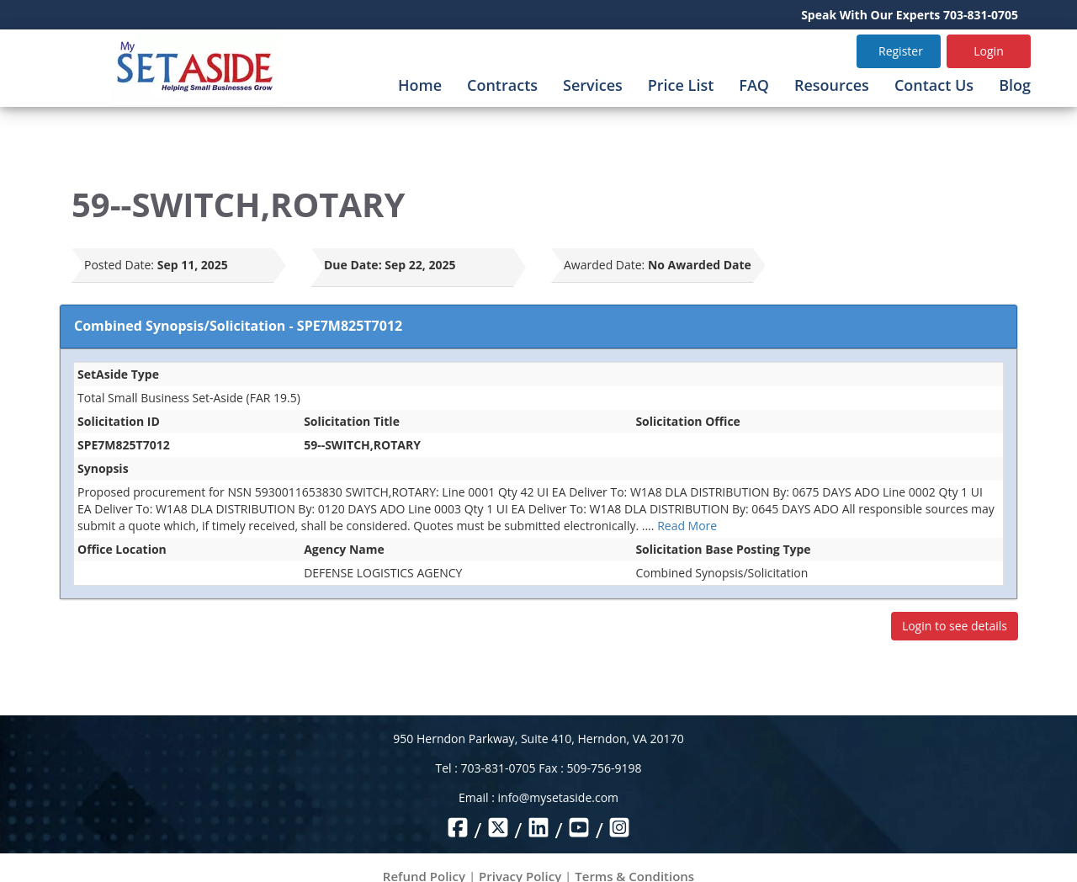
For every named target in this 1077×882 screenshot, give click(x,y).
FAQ (754, 85)
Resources (831, 85)
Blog (1015, 85)
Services (593, 85)
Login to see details (954, 626)
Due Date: (353, 265)
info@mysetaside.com (558, 797)
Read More (687, 526)
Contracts (502, 85)
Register (900, 51)
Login (988, 51)
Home (420, 85)
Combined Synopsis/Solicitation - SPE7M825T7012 (238, 325)
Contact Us (934, 85)
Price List (681, 85)
